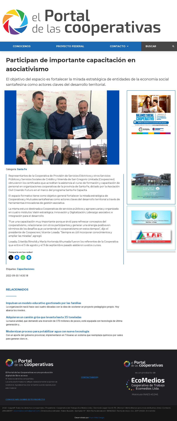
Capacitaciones (25, 269)
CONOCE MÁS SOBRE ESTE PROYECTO (25, 399)
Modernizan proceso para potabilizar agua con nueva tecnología (47, 331)
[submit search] (173, 46)
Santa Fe (22, 169)
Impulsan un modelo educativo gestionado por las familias (43, 303)
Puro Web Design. (97, 417)
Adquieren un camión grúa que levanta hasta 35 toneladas (43, 317)
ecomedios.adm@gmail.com (27, 411)
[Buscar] (156, 46)
